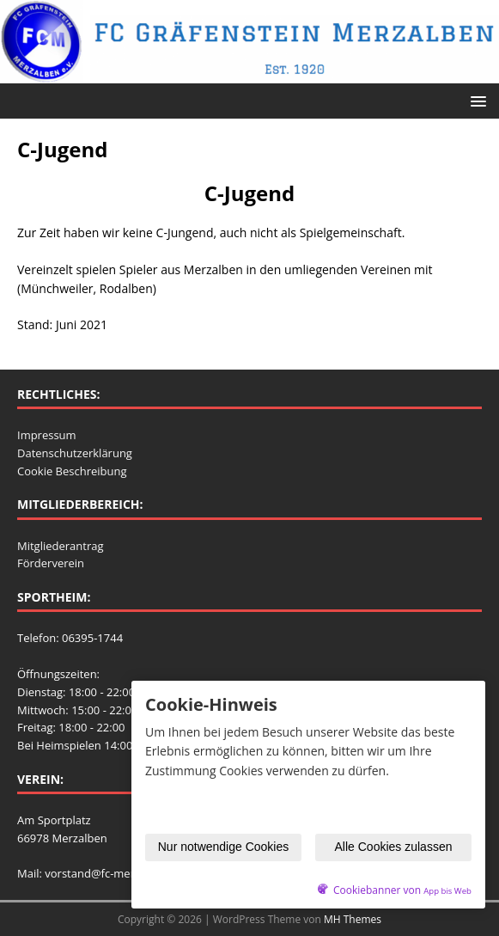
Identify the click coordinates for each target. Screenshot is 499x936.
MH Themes (352, 919)
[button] (475, 100)
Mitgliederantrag (60, 546)
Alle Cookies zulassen (394, 846)
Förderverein (50, 563)
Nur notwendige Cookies (223, 846)
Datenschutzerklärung (74, 453)
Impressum (46, 435)
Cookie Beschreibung (72, 471)
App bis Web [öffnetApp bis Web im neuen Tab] (447, 890)
